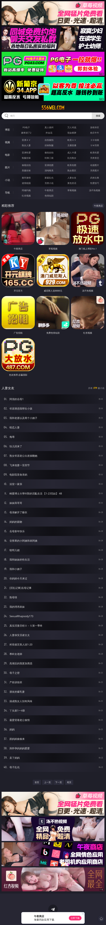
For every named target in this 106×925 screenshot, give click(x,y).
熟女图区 (71, 170)
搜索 (98, 115)
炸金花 (49, 132)
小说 (7, 180)
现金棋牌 (71, 132)
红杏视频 (26, 195)
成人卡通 (71, 152)
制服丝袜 (26, 157)
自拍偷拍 (49, 139)
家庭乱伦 (49, 177)
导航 (7, 192)
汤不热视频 (94, 190)
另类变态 (94, 157)
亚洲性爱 (26, 152)
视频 (7, 142)
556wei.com (52, 108)
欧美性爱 (94, 152)
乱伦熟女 (71, 157)
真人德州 (49, 127)
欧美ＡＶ (71, 139)
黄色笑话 (71, 183)
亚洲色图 (49, 165)
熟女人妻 (26, 145)
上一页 (47, 782)
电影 (7, 155)
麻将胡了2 (26, 132)
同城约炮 (26, 190)
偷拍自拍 (49, 152)
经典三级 (49, 157)
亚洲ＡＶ (26, 139)
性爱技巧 (94, 183)
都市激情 (26, 177)
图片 (7, 167)
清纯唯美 (49, 170)
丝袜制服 (49, 145)
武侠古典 (94, 177)
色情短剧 (49, 195)
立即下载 (75, 918)
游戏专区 (94, 127)
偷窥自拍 (26, 165)
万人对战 (71, 127)
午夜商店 (49, 190)
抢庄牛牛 (94, 132)
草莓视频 (71, 190)
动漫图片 (94, 165)
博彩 (7, 129)
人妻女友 (71, 177)
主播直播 (71, 145)
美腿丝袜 (26, 170)
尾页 (69, 782)
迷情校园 (26, 183)
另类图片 (94, 170)
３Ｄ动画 (94, 139)
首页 (37, 782)
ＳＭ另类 (94, 145)
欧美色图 (71, 165)
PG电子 (26, 127)
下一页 (58, 782)
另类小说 (49, 183)
